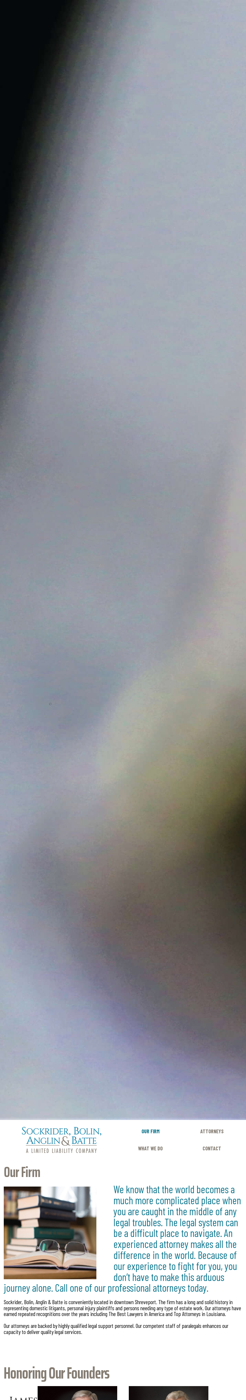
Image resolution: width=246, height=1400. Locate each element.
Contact (212, 1148)
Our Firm (150, 1131)
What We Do (150, 1148)
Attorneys (212, 1131)
